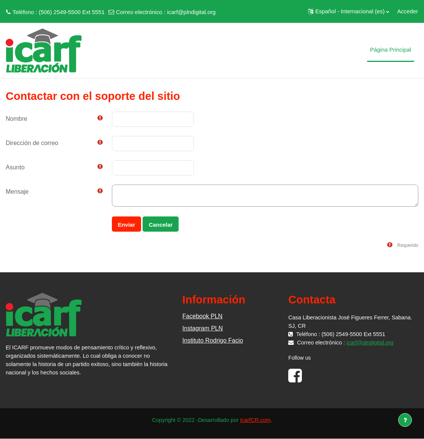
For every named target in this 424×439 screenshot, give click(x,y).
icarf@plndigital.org (191, 12)
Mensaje (17, 191)
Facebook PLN (202, 316)
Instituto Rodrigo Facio (212, 340)
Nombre (16, 118)
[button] (348, 11)
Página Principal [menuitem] (390, 49)
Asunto (15, 167)
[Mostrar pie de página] (405, 420)
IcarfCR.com (257, 420)
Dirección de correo (32, 143)
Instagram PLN (202, 328)
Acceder (407, 11)
